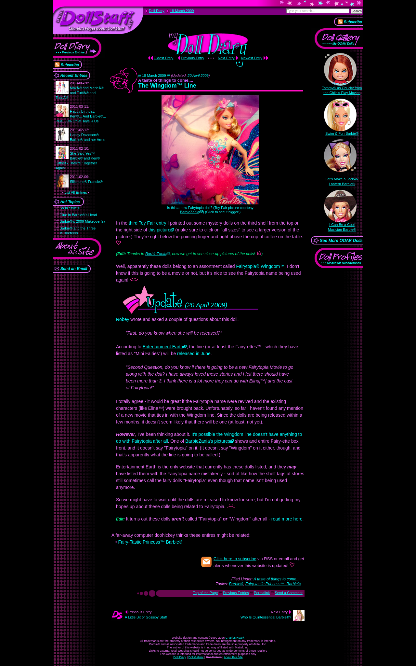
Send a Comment (289, 593)
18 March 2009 (182, 11)
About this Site (233, 657)
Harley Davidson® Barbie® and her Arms (87, 135)
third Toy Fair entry (147, 223)
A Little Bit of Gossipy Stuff (146, 617)
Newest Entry (251, 58)
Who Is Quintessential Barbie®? (265, 617)
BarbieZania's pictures (207, 441)
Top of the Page (205, 593)
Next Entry (226, 58)
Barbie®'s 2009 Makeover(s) (82, 221)
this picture (160, 229)
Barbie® (236, 584)
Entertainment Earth (163, 346)
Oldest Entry (164, 58)
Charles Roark (235, 637)
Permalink (262, 593)
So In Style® (69, 208)
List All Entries (75, 192)
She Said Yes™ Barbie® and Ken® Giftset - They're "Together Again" (78, 158)
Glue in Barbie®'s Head (78, 215)
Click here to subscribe (235, 558)
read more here (287, 518)
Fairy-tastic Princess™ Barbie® (273, 584)
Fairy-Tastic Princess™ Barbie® (150, 542)
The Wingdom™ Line (167, 85)
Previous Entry (192, 58)
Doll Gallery (196, 657)
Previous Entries (236, 593)
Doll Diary (179, 657)
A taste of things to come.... (277, 579)
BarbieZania (189, 212)
